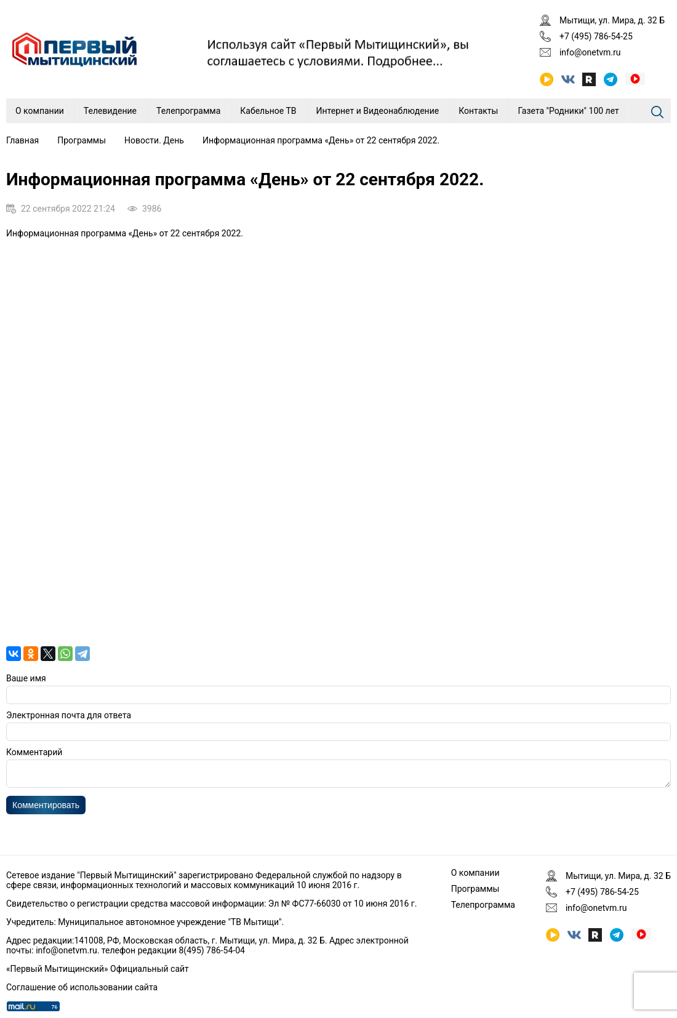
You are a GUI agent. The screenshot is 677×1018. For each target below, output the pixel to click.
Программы (81, 140)
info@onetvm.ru (590, 52)
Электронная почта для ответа (68, 715)
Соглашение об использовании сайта (82, 987)
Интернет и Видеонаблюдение (377, 111)
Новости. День (154, 140)
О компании (39, 111)
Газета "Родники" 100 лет (568, 111)
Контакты (478, 111)
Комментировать (45, 809)
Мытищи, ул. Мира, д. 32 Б (612, 20)
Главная (22, 140)
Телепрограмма (188, 111)
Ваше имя (26, 678)
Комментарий (34, 752)
